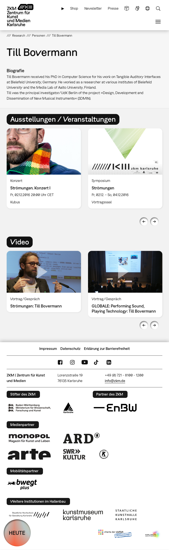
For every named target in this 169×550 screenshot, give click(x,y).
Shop (74, 8)
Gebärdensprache (137, 8)
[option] (44, 168)
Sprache (147, 8)
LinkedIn (109, 362)
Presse (113, 8)
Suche (158, 8)
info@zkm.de (115, 381)
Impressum (48, 348)
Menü (158, 22)
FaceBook (60, 362)
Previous (144, 221)
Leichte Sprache (126, 8)
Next (154, 221)
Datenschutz (70, 348)
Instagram (72, 362)
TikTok (96, 362)
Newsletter (93, 8)
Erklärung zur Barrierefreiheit (107, 348)
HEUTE (17, 533)
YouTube (84, 362)
